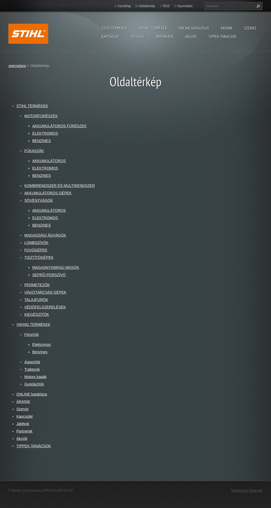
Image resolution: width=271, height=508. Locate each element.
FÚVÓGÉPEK (35, 250)
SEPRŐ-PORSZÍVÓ (49, 275)
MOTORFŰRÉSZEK (41, 116)
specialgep (17, 66)
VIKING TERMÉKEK (153, 28)
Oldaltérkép (147, 6)
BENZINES (41, 141)
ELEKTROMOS (45, 133)
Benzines (40, 352)
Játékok (137, 36)
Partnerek (165, 36)
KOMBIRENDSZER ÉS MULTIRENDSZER (59, 186)
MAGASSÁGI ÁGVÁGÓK (45, 235)
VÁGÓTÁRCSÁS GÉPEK (45, 292)
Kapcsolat (110, 36)
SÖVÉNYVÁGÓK (38, 200)
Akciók (191, 36)
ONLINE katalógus (194, 28)
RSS (166, 6)
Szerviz (250, 28)
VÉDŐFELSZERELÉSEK (45, 307)
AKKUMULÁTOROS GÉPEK (48, 193)
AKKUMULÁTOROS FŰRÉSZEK (59, 126)
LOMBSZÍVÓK (36, 243)
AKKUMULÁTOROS (49, 161)
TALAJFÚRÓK (36, 300)
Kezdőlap (124, 6)
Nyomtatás (185, 6)
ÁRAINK (227, 28)
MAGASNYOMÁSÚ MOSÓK (55, 267)
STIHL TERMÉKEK (115, 28)
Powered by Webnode (247, 490)
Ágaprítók (32, 362)
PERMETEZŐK (37, 285)
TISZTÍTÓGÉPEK (38, 257)
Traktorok (32, 369)
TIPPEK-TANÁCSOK (223, 36)
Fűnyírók (31, 334)
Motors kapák (35, 377)
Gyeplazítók (34, 384)
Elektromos (41, 344)
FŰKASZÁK (34, 151)
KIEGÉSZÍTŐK (36, 314)
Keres (257, 6)
